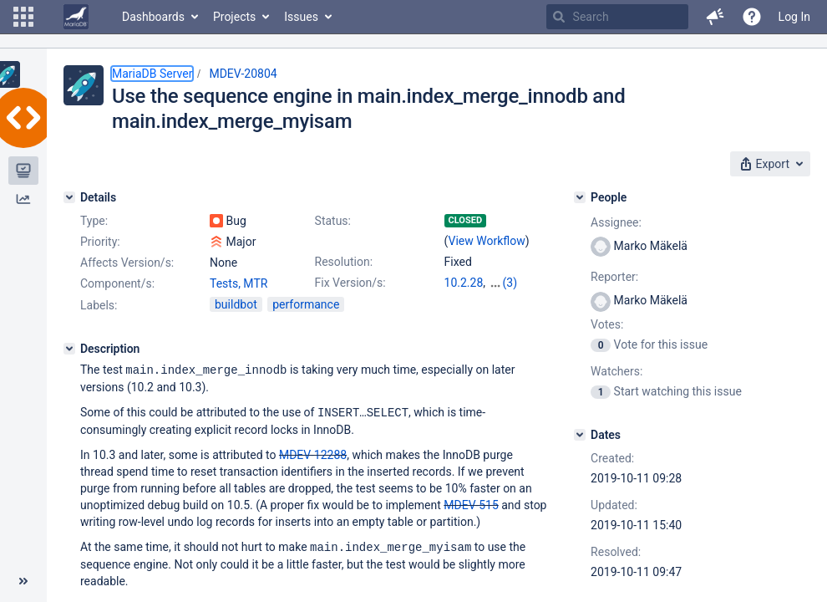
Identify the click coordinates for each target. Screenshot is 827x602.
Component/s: (117, 283)
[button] (23, 16)
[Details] (69, 197)
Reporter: (614, 276)
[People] (580, 197)
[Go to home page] (76, 16)
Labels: (98, 305)
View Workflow (487, 240)
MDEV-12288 (313, 453)
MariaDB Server (152, 73)
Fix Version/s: (350, 282)
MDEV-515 (471, 503)
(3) (510, 282)
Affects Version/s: (127, 262)
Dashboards (153, 16)
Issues (301, 16)
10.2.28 (464, 282)
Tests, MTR (238, 283)
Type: (94, 220)
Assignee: (616, 222)
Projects (234, 16)
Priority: (100, 241)
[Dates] (580, 435)
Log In (794, 16)
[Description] (69, 349)
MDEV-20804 (243, 73)
